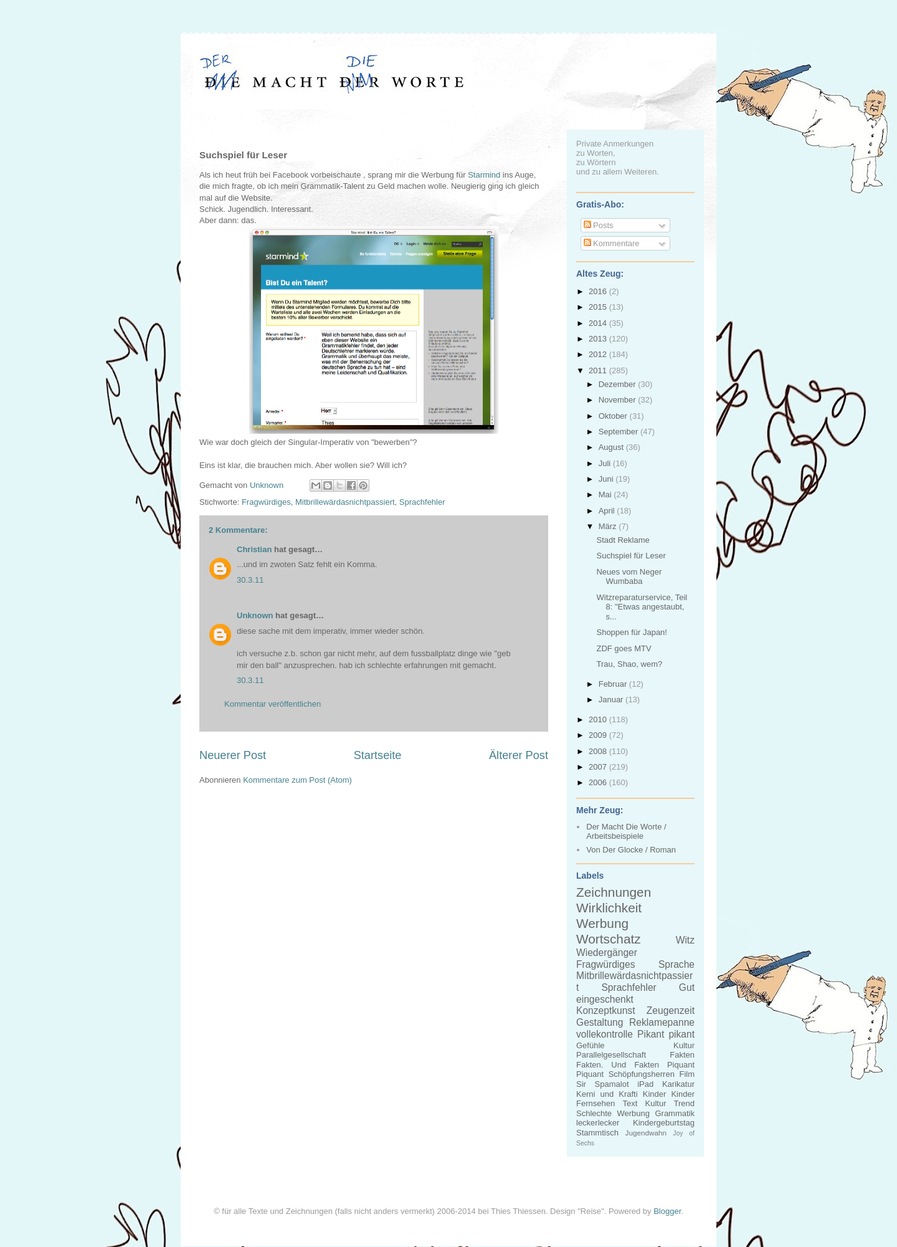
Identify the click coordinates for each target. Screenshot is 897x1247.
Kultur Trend (670, 1103)
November (618, 399)
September (619, 431)
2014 (599, 323)
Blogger (667, 1211)
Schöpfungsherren (642, 1074)
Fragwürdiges (266, 502)
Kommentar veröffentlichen (272, 704)
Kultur (684, 1045)
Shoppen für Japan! (631, 632)
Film (687, 1074)
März (609, 526)
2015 (599, 307)
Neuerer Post (232, 755)
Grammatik (675, 1113)
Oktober (614, 416)
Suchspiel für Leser (630, 555)
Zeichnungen (613, 892)
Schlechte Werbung (613, 1113)
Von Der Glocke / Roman (631, 849)
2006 (599, 782)
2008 (599, 751)
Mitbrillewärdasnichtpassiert (345, 502)
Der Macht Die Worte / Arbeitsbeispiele (626, 831)
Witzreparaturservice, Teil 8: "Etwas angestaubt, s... (641, 607)
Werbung (602, 923)
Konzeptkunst (605, 1010)
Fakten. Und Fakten (617, 1064)
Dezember (618, 384)
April (608, 510)
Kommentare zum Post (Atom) (297, 780)
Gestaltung (599, 1022)
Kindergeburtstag (664, 1122)
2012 (599, 354)
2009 (599, 735)
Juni (607, 479)
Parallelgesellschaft (611, 1054)
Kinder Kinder (669, 1094)
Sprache (676, 964)
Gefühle (590, 1045)
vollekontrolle (604, 1034)
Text (629, 1103)
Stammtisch (597, 1132)
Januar (612, 699)
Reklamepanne (662, 1022)
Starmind (484, 174)
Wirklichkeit (609, 908)
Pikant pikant (666, 1034)
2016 (599, 291)
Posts (599, 225)
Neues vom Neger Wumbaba (629, 576)
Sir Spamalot (602, 1084)
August (612, 447)
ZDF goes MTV (623, 648)
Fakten (682, 1054)
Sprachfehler (422, 502)
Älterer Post (518, 755)
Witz (685, 940)
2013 (599, 338)
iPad (645, 1084)
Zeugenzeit (671, 1010)
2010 (599, 719)
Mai (606, 494)
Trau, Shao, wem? (629, 664)
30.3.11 (250, 580)
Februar (614, 684)
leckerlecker (597, 1122)
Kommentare (612, 243)
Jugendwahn (646, 1133)
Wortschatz (608, 939)
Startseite (378, 755)
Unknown (255, 615)
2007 (599, 767)
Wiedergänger (606, 952)
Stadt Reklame (622, 540)
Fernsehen (595, 1103)
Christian (254, 549)
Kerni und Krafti (607, 1094)
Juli (606, 463)
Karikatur (678, 1084)
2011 (599, 370)
